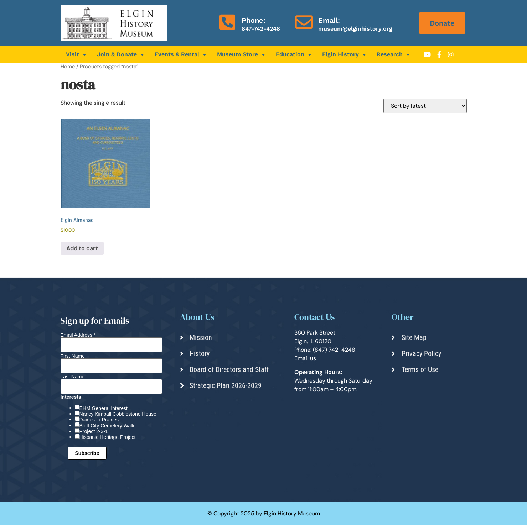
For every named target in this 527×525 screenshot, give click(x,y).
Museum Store (241, 54)
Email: (329, 20)
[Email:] (304, 22)
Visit (76, 54)
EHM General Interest (103, 408)
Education (293, 54)
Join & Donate (120, 54)
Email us (305, 358)
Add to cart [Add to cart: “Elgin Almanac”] (82, 248)
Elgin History (344, 54)
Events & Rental (180, 54)
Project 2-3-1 (93, 431)
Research (393, 54)
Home (68, 66)
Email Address (78, 334)
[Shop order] (425, 106)
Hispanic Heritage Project (107, 437)
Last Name (73, 376)
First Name (73, 355)
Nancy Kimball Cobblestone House (117, 413)
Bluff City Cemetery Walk (107, 425)
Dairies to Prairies (99, 419)
